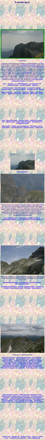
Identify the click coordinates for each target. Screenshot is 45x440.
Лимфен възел (6, 436)
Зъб (3, 121)
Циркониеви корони (24, 362)
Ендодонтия (33, 93)
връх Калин (17, 92)
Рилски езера (22, 88)
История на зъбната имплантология (31, 366)
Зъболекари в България (24, 121)
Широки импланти (9, 359)
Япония (41, 89)
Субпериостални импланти (11, 365)
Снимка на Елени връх (18, 81)
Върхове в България (36, 120)
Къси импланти (37, 357)
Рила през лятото (24, 120)
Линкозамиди (38, 400)
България (10, 83)
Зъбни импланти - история (10, 394)
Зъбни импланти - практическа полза (30, 394)
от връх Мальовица (36, 79)
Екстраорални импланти (24, 357)
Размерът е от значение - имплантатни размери (28, 360)
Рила (42, 63)
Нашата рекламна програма (20, 126)
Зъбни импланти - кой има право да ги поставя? (15, 396)
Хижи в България (22, 171)
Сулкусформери (23, 282)
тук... (12, 78)
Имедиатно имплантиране (9, 286)
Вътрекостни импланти (22, 283)
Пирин (32, 92)
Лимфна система (25, 436)
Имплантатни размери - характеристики (13, 367)
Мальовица (26, 72)
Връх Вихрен (39, 92)
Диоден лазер (39, 127)
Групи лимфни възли (34, 438)
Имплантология (8, 88)
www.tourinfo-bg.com (37, 219)
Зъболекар (27, 288)
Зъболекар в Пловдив (36, 126)
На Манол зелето (37, 121)
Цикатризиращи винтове (10, 282)
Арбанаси (35, 85)
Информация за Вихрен (9, 219)
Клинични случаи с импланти (35, 367)
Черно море (25, 93)
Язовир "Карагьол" (7, 92)
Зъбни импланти (10, 121)
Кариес (41, 93)
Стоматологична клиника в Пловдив (29, 218)
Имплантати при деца (8, 357)
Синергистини (6, 402)
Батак (4, 83)
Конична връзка (36, 288)
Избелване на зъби (32, 89)
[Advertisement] (22, 16)
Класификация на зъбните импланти (28, 363)
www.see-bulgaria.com (10, 218)
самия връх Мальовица (28, 64)
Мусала (4, 93)
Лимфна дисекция (12, 85)
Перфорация (15, 436)
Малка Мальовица (11, 120)
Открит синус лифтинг (19, 89)
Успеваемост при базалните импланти (20, 399)
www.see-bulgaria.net (23, 219)
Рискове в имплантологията (26, 286)
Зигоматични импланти (23, 359)
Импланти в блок (7, 360)
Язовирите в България (14, 93)
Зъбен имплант (6, 126)
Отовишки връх (6, 89)
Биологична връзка (35, 282)
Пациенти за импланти (10, 362)
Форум (14, 363)
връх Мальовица (39, 66)
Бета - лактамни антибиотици (23, 400)
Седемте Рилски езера (34, 88)
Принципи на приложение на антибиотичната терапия (27, 402)
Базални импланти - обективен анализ (22, 127)
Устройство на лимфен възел (17, 438)
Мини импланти (36, 359)
